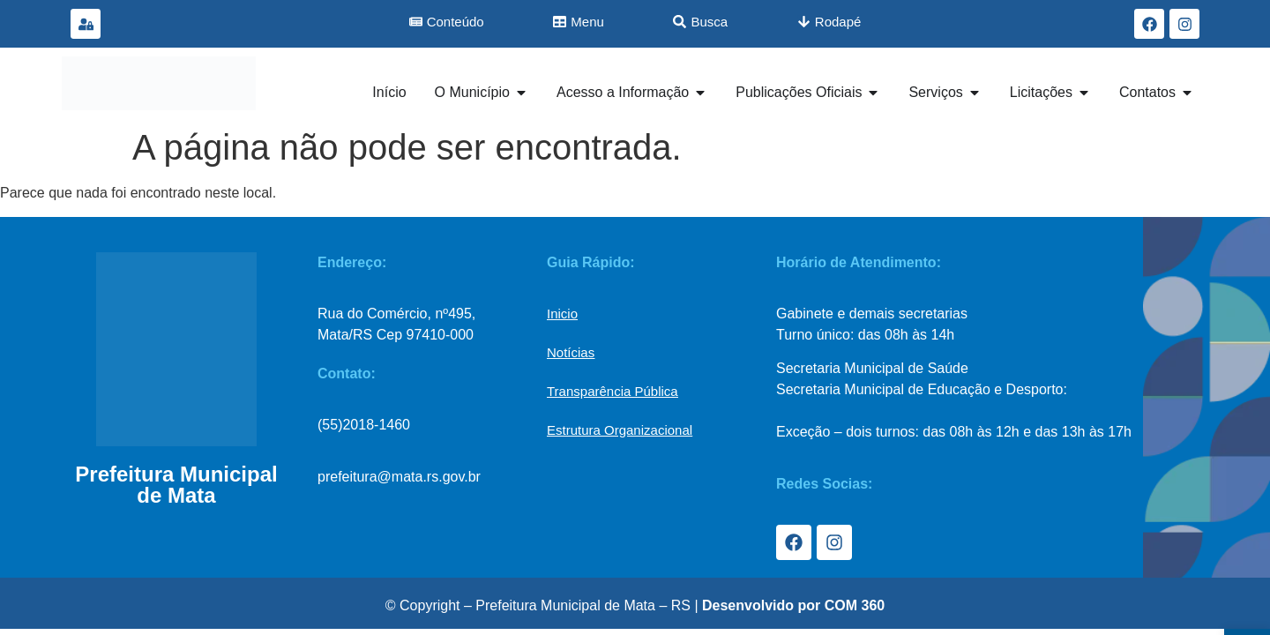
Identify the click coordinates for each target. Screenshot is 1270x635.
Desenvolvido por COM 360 (793, 605)
